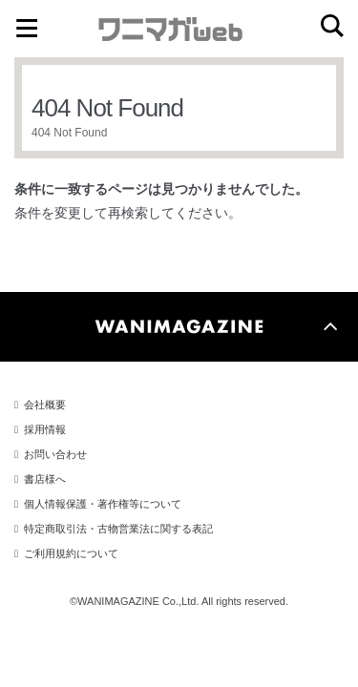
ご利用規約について (71, 553)
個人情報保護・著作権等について (102, 504)
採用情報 (45, 429)
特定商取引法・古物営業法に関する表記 (118, 528)
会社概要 (45, 404)
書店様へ (45, 479)
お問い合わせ (55, 454)
